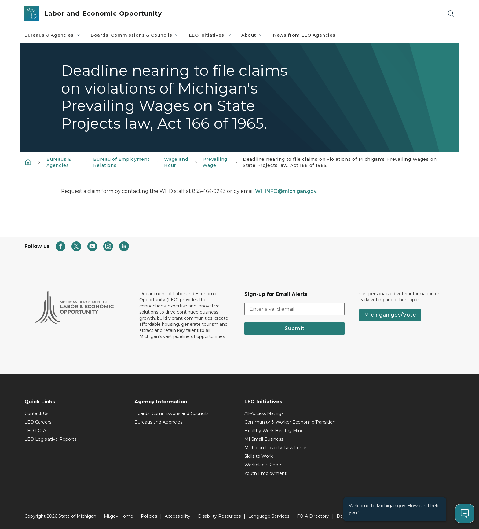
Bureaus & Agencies (52, 35)
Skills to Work (258, 456)
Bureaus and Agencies (158, 422)
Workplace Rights (263, 465)
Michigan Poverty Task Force (275, 447)
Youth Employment (265, 473)
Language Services (268, 516)
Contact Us (36, 413)
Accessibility (177, 516)
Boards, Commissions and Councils (171, 413)
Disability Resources (219, 516)
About (252, 35)
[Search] (451, 13)
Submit (295, 328)
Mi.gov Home (118, 516)
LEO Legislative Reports (50, 439)
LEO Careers (37, 422)
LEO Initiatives (210, 35)
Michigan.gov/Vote (390, 315)
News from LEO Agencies (304, 35)
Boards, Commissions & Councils (135, 35)
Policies (149, 516)
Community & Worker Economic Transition (289, 422)
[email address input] (294, 309)
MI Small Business (263, 439)
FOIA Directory (313, 516)
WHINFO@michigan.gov (285, 191)
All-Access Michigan (265, 413)
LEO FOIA (35, 430)
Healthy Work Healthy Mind (274, 430)
